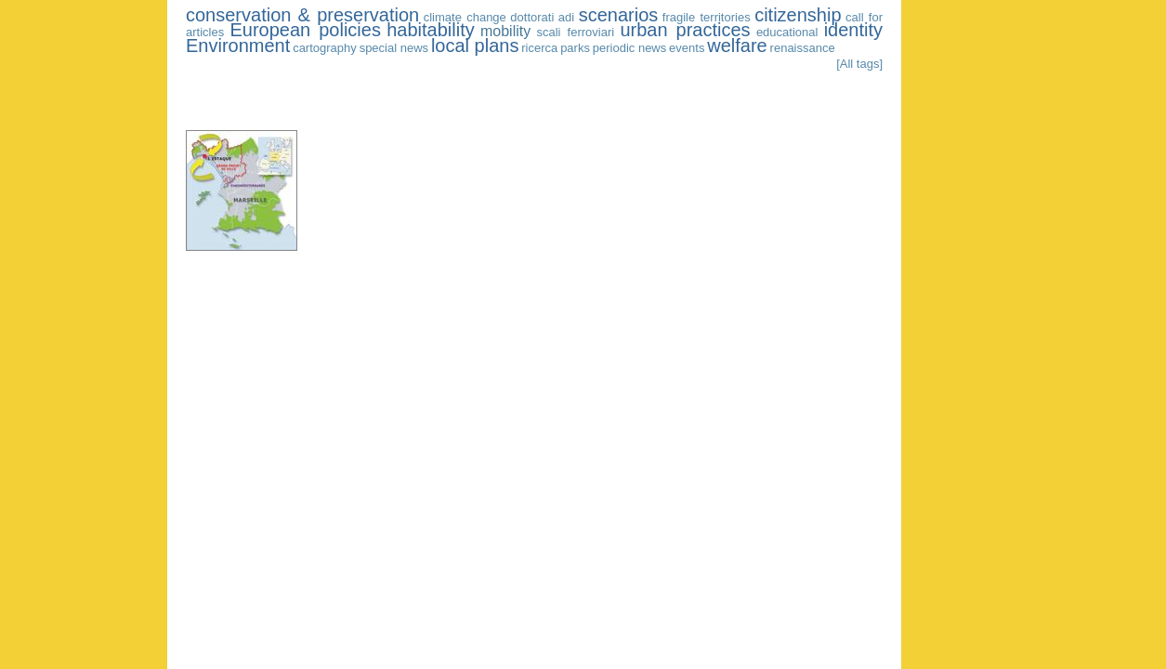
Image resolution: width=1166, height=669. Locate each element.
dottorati (532, 17)
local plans (475, 45)
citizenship (797, 15)
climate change (465, 17)
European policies (304, 30)
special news (394, 48)
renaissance (802, 48)
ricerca (539, 48)
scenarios (619, 15)
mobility (505, 31)
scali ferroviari (576, 32)
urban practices (685, 30)
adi (566, 17)
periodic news (630, 48)
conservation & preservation (302, 15)
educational (787, 32)
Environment (238, 45)
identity (853, 30)
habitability (430, 30)
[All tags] (859, 64)
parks (575, 48)
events (686, 48)
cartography (325, 48)
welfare (736, 45)
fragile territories (706, 17)
